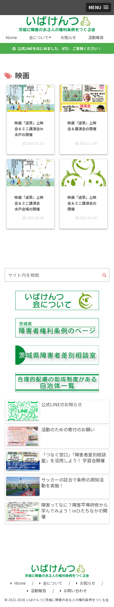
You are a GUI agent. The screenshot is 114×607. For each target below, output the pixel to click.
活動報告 (36, 590)
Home (18, 583)
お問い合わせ (73, 590)
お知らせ (85, 583)
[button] (104, 275)
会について (50, 583)
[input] (57, 275)
